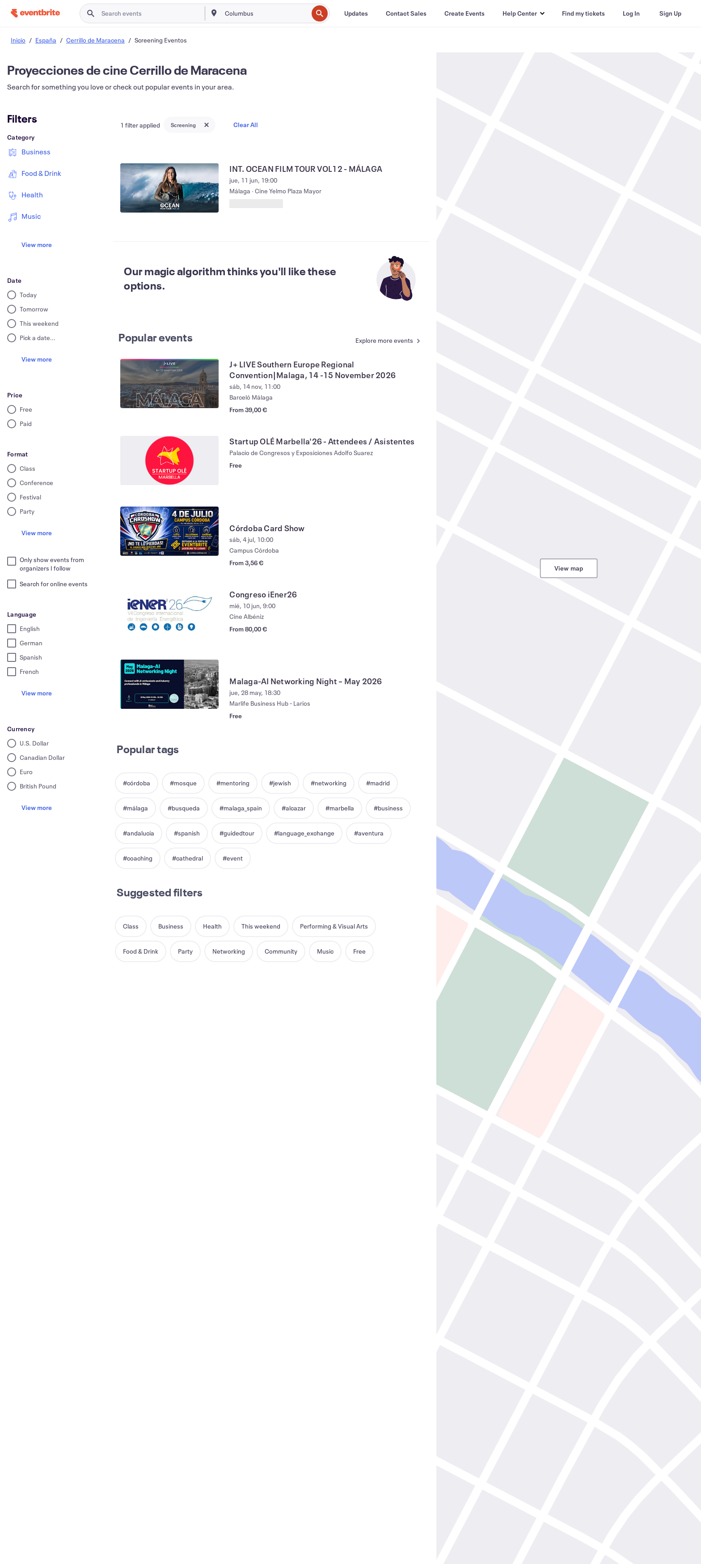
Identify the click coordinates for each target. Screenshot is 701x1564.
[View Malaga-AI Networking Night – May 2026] (169, 684)
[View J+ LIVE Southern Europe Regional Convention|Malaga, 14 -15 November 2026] (169, 383)
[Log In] (631, 13)
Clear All (245, 124)
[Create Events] (464, 13)
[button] (523, 13)
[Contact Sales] (406, 13)
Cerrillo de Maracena (95, 40)
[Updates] (356, 13)
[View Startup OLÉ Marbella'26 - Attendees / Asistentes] (169, 460)
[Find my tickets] (583, 13)
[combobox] (266, 13)
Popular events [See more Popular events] (155, 337)
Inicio (18, 40)
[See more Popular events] (385, 341)
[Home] (35, 13)
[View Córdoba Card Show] (169, 531)
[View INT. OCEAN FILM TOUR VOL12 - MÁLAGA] (169, 188)
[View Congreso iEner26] (169, 613)
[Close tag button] (206, 124)
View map (568, 568)
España (45, 40)
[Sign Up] (670, 13)
